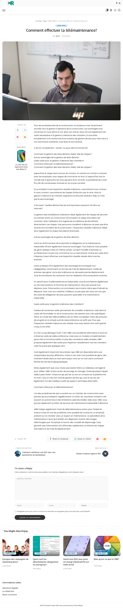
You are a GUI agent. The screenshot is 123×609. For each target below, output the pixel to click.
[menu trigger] (5, 10)
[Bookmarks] (106, 10)
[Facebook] (117, 3)
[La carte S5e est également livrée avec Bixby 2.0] (21, 156)
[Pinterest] (17, 137)
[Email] (25, 137)
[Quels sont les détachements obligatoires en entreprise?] (46, 546)
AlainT (58, 36)
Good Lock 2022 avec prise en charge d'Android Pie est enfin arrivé (76, 562)
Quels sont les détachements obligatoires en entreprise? (46, 562)
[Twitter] (120, 3)
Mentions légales (10, 588)
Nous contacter (9, 595)
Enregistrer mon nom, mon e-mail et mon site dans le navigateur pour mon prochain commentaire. (53, 512)
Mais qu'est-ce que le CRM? (106, 559)
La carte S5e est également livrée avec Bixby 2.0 (21, 167)
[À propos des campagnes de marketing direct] (15, 546)
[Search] (119, 10)
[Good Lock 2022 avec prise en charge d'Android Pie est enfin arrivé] (76, 546)
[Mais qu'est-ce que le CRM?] (107, 546)
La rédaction (8, 591)
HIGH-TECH (61, 26)
